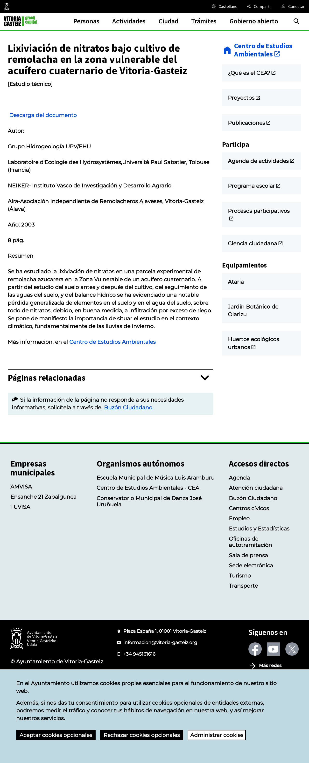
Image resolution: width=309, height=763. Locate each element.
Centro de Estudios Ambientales (112, 374)
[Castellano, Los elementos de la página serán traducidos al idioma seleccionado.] (224, 6)
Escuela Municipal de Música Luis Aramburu (156, 509)
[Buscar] (296, 21)
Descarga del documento (49, 147)
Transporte (243, 617)
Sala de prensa (248, 587)
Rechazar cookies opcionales (142, 735)
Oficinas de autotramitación (250, 573)
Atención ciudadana (256, 519)
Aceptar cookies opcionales (56, 735)
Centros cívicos (249, 540)
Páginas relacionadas (46, 409)
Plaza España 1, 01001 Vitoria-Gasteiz (164, 663)
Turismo (240, 607)
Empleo (239, 550)
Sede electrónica (251, 597)
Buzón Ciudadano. (129, 439)
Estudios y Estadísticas (259, 560)
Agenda (239, 509)
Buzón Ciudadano (253, 530)
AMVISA (21, 518)
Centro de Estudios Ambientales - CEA (148, 519)
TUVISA (20, 539)
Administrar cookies (216, 735)
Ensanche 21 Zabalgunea (43, 528)
